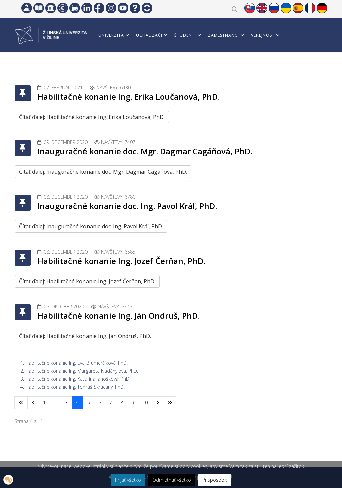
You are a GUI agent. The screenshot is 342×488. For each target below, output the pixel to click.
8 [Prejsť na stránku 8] (121, 402)
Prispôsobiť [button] (214, 480)
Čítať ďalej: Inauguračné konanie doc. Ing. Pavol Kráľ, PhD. (91, 226)
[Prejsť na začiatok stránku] (21, 402)
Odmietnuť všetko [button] (171, 480)
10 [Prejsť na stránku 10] (145, 402)
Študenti (185, 35)
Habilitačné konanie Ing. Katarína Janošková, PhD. (77, 379)
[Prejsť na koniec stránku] (169, 402)
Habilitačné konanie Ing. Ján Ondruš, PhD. (118, 315)
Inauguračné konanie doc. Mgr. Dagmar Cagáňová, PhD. (144, 151)
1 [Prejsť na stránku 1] (44, 402)
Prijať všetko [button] (128, 480)
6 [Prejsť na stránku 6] (99, 402)
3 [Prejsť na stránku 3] (66, 402)
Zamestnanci (223, 35)
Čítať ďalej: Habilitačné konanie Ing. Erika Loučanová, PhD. (92, 117)
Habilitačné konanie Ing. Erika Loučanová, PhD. (128, 96)
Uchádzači (149, 35)
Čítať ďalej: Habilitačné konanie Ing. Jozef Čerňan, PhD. (87, 281)
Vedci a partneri (117, 65)
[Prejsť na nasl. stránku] (157, 402)
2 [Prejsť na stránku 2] (55, 402)
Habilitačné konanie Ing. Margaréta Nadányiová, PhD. (81, 371)
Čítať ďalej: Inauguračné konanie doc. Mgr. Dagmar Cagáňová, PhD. (103, 171)
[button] (8, 480)
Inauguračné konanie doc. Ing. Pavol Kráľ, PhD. (127, 205)
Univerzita (111, 35)
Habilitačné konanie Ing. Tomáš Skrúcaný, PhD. (75, 387)
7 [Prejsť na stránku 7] (110, 402)
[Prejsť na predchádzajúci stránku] (33, 402)
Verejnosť (263, 35)
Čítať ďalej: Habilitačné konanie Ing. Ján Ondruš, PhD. (85, 336)
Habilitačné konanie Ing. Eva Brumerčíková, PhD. (76, 363)
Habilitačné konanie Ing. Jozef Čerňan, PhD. (121, 260)
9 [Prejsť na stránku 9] (132, 402)
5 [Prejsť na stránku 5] (88, 402)
